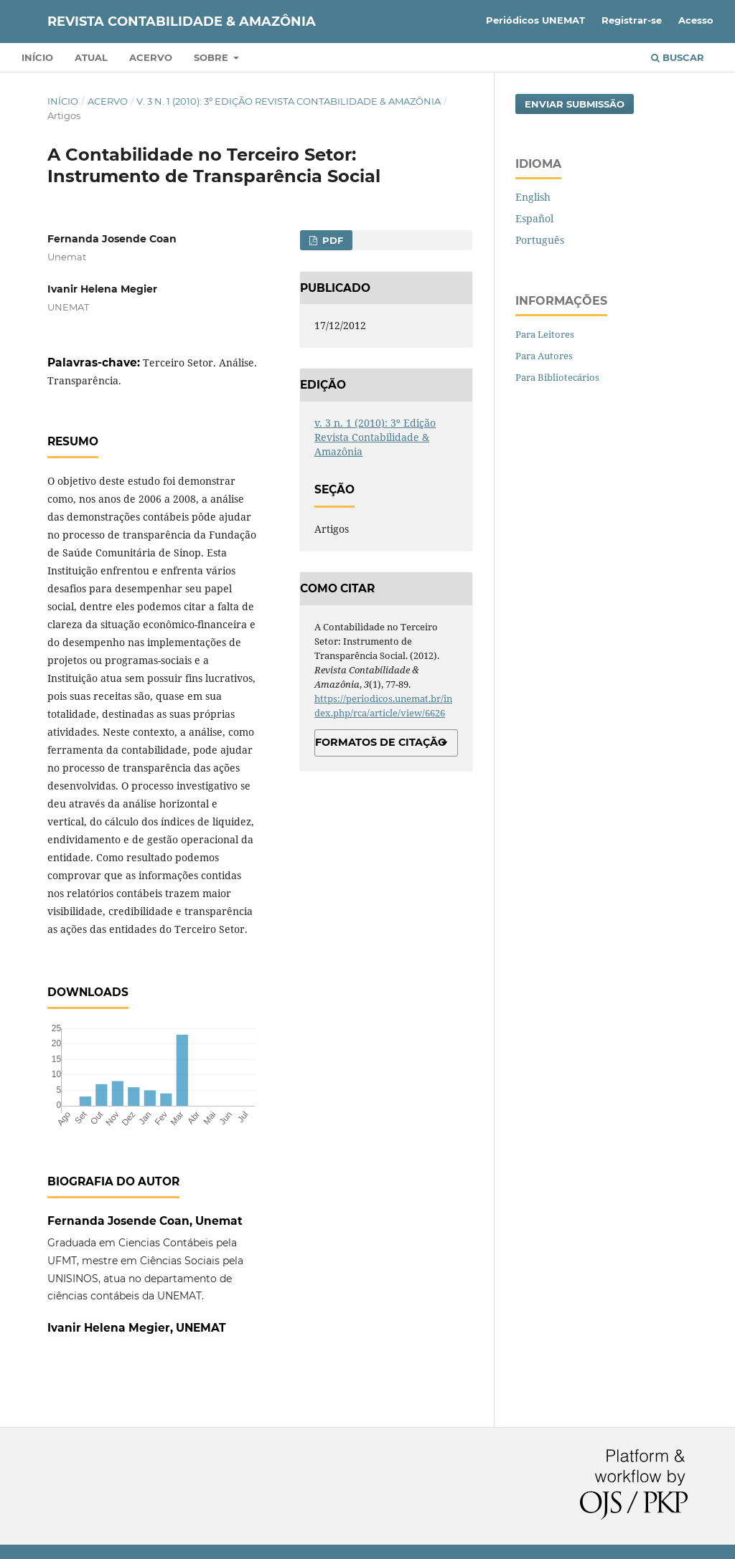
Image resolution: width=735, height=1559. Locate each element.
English (533, 197)
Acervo (150, 57)
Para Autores (544, 355)
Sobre (212, 57)
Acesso (695, 20)
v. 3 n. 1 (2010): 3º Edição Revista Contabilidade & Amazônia (288, 101)
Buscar (677, 57)
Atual (91, 57)
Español (534, 218)
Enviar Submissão (574, 104)
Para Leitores (544, 334)
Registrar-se (631, 20)
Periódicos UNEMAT (535, 20)
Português (539, 240)
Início (37, 57)
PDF (331, 240)
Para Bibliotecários (557, 377)
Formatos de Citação (380, 742)
